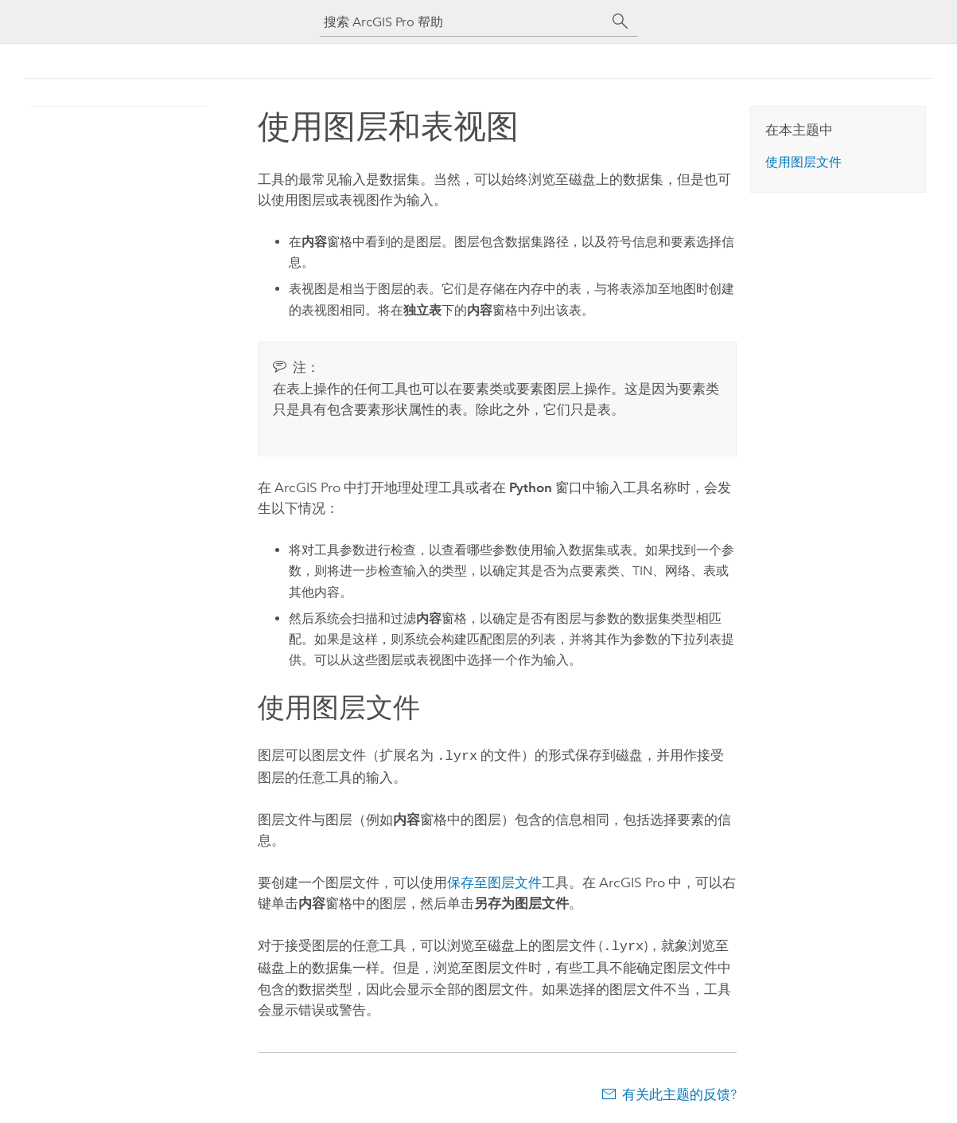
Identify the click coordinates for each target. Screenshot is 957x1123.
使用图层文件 (803, 162)
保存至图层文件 (494, 881)
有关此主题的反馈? (679, 1091)
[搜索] (620, 21)
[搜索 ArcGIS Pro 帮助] (463, 22)
